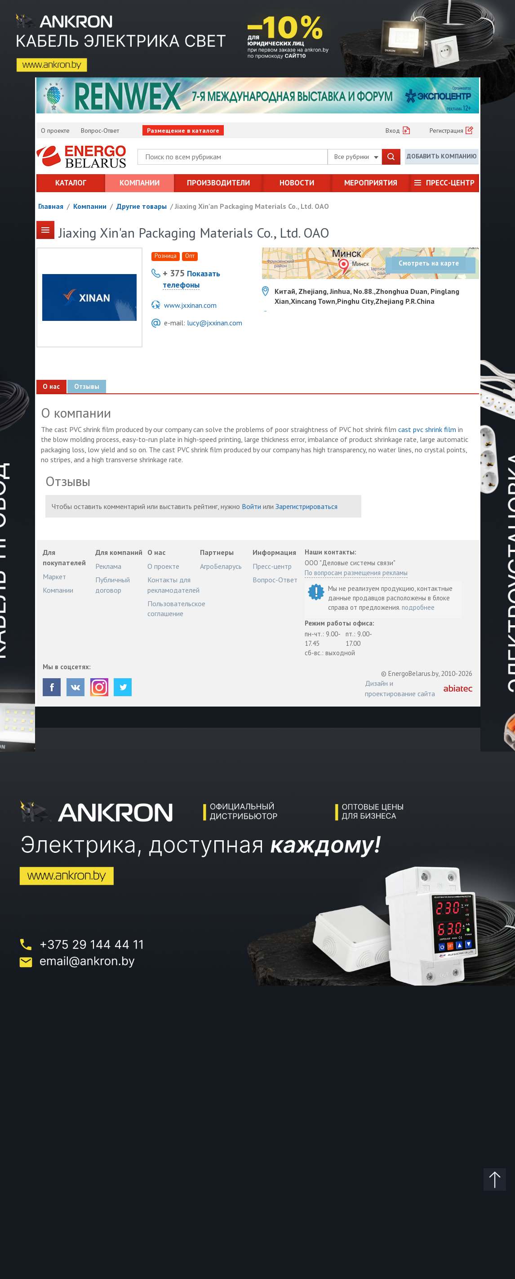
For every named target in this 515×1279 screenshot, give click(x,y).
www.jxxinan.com (190, 305)
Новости (297, 183)
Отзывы (87, 386)
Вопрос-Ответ (100, 130)
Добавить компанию (442, 156)
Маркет (54, 576)
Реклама (108, 566)
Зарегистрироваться (306, 506)
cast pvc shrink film (427, 429)
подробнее (418, 607)
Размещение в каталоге (183, 130)
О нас (51, 386)
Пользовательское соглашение (176, 608)
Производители (218, 183)
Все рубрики (356, 157)
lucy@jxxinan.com (214, 322)
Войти (251, 506)
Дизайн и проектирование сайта (400, 688)
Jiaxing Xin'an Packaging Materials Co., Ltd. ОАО (252, 206)
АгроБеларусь (221, 566)
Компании (140, 183)
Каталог (70, 183)
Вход (393, 130)
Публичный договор (112, 584)
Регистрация (446, 130)
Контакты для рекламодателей (173, 584)
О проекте (55, 130)
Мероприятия (370, 183)
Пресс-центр (450, 183)
